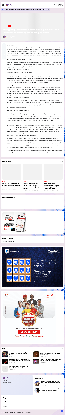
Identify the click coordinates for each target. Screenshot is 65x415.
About (4, 404)
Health (4, 9)
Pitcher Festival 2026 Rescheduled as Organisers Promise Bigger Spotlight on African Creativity (52, 186)
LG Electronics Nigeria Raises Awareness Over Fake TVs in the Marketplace (50, 360)
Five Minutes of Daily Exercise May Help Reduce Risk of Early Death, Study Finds (28, 9)
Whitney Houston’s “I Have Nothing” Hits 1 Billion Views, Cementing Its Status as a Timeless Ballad (50, 353)
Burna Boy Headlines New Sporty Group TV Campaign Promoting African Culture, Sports (20, 353)
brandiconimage (26, 412)
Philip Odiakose (11, 45)
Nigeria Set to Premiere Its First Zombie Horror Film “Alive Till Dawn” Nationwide (19, 360)
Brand (9, 26)
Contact (5, 406)
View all (61, 161)
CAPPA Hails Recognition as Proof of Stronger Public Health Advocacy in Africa (11, 185)
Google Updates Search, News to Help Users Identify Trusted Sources (50, 389)
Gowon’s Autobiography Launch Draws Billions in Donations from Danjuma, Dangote (31, 186)
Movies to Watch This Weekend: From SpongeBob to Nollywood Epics (18, 367)
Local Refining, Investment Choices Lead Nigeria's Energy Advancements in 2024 (51, 383)
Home (5, 26)
